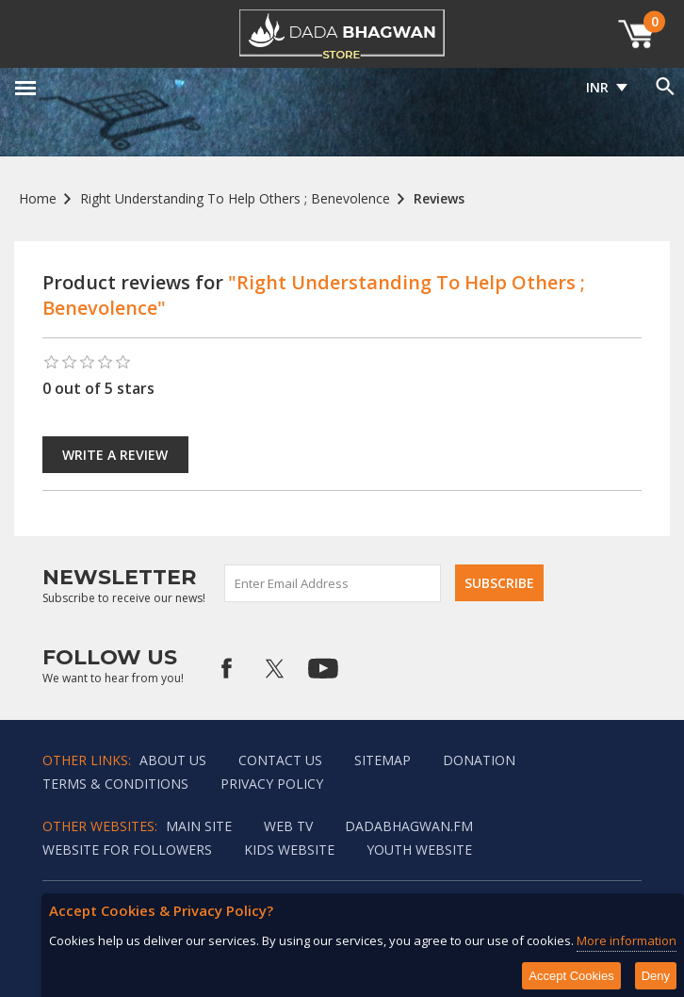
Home (38, 198)
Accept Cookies (571, 976)
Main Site (199, 826)
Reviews (439, 198)
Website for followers (127, 849)
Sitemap (382, 760)
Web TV (288, 826)
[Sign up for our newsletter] (333, 583)
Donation (479, 760)
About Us (172, 760)
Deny (656, 976)
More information (626, 940)
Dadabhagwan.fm (409, 826)
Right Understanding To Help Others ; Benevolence (235, 198)
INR (597, 87)
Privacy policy (271, 784)
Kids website (289, 849)
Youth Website (419, 849)
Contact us (280, 760)
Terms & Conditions (115, 784)
